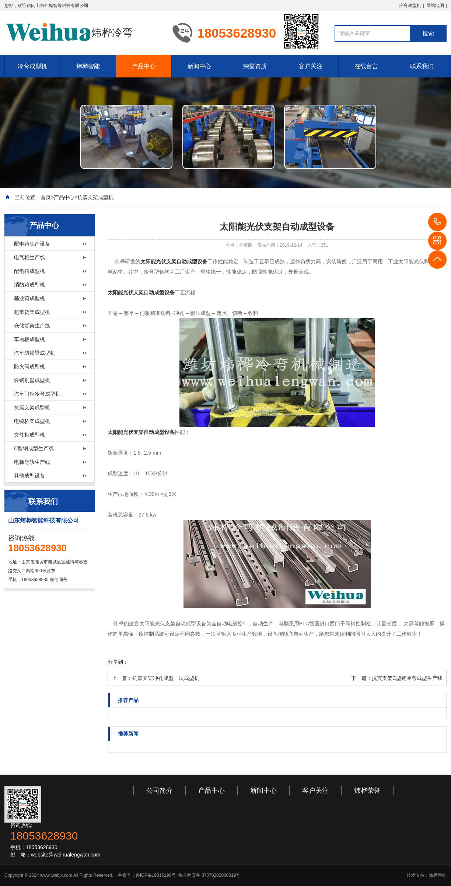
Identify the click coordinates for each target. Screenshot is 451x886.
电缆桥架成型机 (32, 421)
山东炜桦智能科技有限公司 (61, 5)
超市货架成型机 (32, 312)
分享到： (118, 662)
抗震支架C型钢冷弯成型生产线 (407, 678)
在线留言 (366, 66)
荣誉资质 (255, 66)
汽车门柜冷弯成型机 (37, 394)
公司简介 (159, 790)
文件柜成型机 (29, 435)
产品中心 (143, 66)
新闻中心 (199, 66)
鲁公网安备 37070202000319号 (208, 875)
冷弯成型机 (410, 5)
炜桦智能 (88, 66)
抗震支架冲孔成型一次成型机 (165, 678)
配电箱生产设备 (32, 244)
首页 (46, 197)
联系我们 (422, 66)
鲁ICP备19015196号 (156, 875)
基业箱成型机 (29, 298)
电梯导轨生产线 (32, 462)
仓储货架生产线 (32, 326)
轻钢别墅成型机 (32, 380)
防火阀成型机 (29, 366)
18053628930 (437, 222)
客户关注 (310, 66)
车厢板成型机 (29, 339)
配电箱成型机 (29, 271)
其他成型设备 (29, 476)
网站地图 (435, 5)
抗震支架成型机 (95, 197)
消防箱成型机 (29, 285)
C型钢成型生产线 (34, 448)
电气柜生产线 (29, 257)
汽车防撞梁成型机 (34, 353)
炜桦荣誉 (367, 790)
